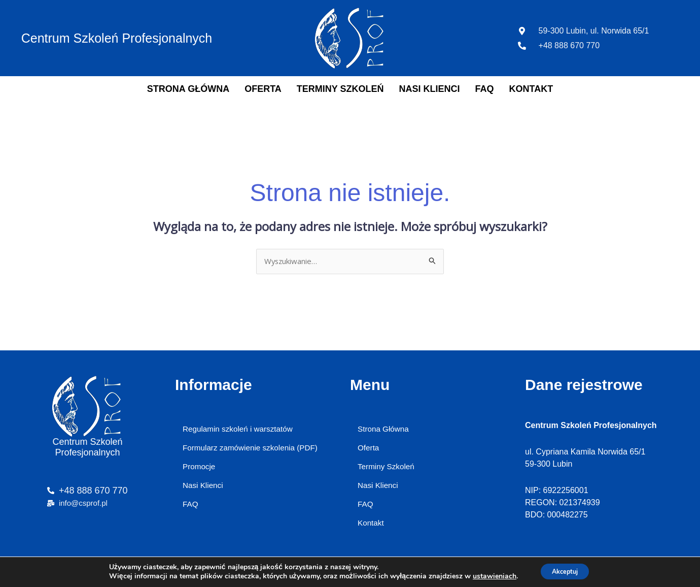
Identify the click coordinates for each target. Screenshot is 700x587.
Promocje (200, 470)
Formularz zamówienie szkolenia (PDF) (253, 449)
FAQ (484, 89)
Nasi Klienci (429, 89)
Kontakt (531, 89)
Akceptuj (564, 571)
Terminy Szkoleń (340, 89)
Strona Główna (188, 89)
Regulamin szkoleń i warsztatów (240, 430)
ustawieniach (489, 575)
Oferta (263, 89)
